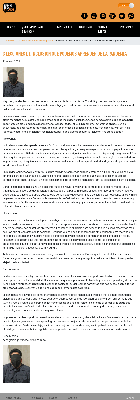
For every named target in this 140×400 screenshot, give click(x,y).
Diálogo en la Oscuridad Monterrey (21, 40)
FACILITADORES (64, 27)
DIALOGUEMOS (85, 27)
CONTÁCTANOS (127, 27)
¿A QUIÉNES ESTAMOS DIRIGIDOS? (32, 29)
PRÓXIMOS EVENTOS (103, 29)
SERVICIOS (11, 27)
